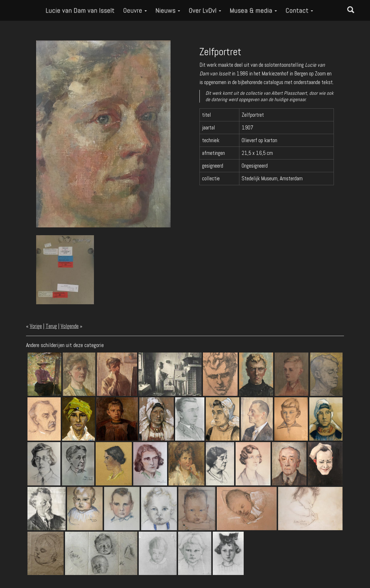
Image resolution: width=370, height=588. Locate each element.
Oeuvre (135, 10)
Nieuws (168, 10)
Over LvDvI (205, 10)
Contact (299, 10)
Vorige (36, 326)
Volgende (70, 326)
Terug (51, 326)
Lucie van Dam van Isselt (80, 10)
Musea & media (253, 10)
